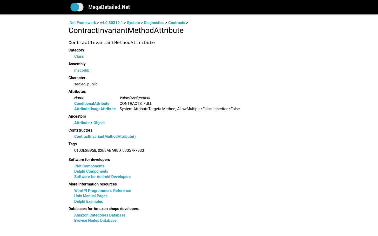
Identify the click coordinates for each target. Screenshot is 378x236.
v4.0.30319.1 (111, 22)
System (133, 22)
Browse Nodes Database (95, 220)
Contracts (176, 22)
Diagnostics (154, 22)
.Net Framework (82, 22)
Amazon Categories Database (99, 215)
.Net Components (89, 166)
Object (99, 123)
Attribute (82, 123)
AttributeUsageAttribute (95, 109)
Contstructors (80, 130)
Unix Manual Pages (91, 196)
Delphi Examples (88, 201)
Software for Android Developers (102, 177)
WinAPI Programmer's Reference (102, 190)
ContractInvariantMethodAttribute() (105, 136)
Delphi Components (91, 171)
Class (79, 56)
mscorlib (81, 70)
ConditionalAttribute (91, 103)
